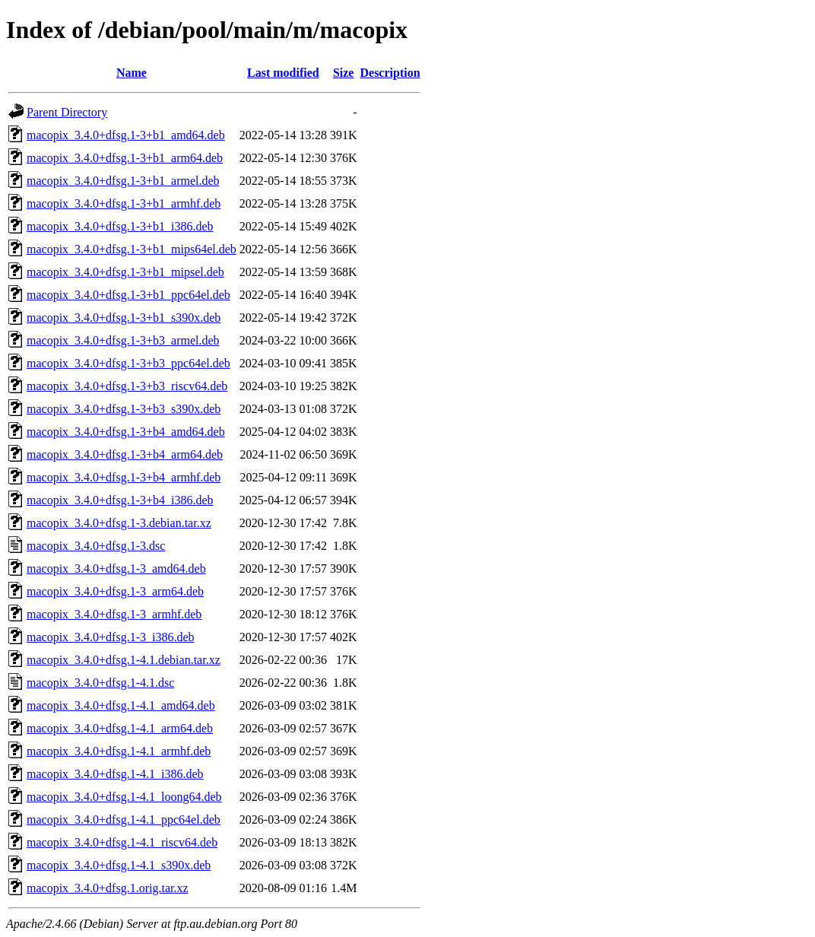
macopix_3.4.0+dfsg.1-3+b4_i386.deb (120, 500)
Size (343, 72)
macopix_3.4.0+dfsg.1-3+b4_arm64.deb (125, 454)
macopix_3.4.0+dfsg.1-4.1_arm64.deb (120, 728)
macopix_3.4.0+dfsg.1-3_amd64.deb (116, 568)
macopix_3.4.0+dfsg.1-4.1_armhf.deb (119, 751)
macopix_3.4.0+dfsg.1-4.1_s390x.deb (119, 865)
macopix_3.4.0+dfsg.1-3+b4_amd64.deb (126, 431)
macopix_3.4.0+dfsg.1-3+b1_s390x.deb (123, 317)
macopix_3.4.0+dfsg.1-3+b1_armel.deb (123, 180)
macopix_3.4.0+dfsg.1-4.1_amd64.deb (121, 705)
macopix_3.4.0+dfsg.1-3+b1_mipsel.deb (125, 271)
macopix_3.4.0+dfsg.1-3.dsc (96, 545)
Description (390, 72)
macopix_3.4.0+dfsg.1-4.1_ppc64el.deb (123, 819)
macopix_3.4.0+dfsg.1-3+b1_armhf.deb (123, 203)
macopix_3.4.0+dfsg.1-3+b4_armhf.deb (123, 477)
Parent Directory (67, 112)
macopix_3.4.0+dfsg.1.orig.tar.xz (108, 887)
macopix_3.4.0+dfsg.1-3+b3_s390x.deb (123, 408)
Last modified (283, 72)
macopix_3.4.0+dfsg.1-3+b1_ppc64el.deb (128, 294)
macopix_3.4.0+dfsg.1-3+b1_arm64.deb (125, 157)
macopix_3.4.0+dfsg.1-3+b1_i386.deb (120, 226)
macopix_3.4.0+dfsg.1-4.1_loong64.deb (124, 796)
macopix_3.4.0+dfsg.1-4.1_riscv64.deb (122, 842)
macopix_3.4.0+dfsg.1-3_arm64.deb (115, 591)
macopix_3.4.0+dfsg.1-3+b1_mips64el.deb (131, 249)
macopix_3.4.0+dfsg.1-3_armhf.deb (114, 614)
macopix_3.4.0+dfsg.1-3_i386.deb (111, 636)
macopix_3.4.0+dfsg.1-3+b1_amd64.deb (126, 135)
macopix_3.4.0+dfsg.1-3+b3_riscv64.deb (127, 386)
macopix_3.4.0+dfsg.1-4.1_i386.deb (115, 773)
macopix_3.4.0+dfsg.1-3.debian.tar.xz (119, 522)
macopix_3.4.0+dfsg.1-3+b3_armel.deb (123, 340)
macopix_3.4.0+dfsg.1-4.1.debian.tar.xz (123, 659)
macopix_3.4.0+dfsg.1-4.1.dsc (100, 682)
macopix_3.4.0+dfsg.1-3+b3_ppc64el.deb (128, 363)
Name (131, 72)
